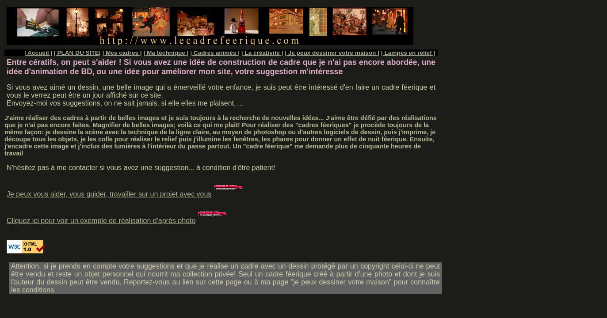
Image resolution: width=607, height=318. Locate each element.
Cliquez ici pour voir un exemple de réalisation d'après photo (118, 220)
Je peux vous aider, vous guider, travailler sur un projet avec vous (125, 194)
